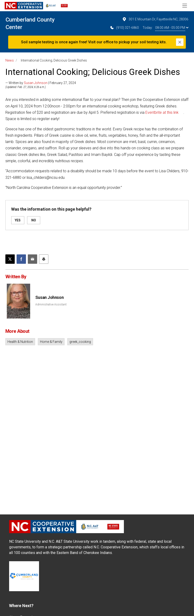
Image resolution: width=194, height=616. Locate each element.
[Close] (179, 42)
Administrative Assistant (51, 304)
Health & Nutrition (20, 342)
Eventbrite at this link (162, 112)
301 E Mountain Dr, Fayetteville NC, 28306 (155, 19)
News (9, 60)
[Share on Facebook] (21, 259)
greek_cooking (80, 342)
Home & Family (51, 342)
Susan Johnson (35, 83)
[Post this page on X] (10, 259)
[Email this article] (32, 259)
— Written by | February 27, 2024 (40, 83)
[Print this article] (43, 259)
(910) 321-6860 (124, 27)
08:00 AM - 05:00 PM (171, 27)
